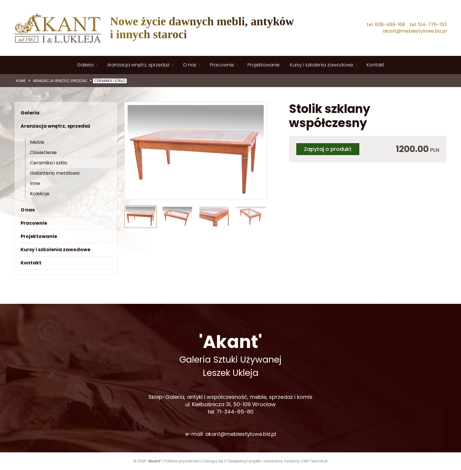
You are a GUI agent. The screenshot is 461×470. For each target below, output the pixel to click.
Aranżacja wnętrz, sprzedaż (138, 64)
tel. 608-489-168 (386, 24)
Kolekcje (39, 193)
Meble (37, 142)
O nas (189, 64)
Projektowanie (264, 64)
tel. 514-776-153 (428, 24)
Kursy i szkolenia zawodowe (321, 64)
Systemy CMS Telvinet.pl (306, 461)
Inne (35, 183)
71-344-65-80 (234, 411)
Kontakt (375, 64)
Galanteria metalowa (54, 173)
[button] (131, 151)
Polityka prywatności (182, 461)
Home (21, 81)
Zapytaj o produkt (328, 149)
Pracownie (222, 64)
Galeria (85, 64)
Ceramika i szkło (109, 81)
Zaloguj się (213, 461)
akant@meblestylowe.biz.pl (415, 31)
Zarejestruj (237, 461)
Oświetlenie (43, 152)
